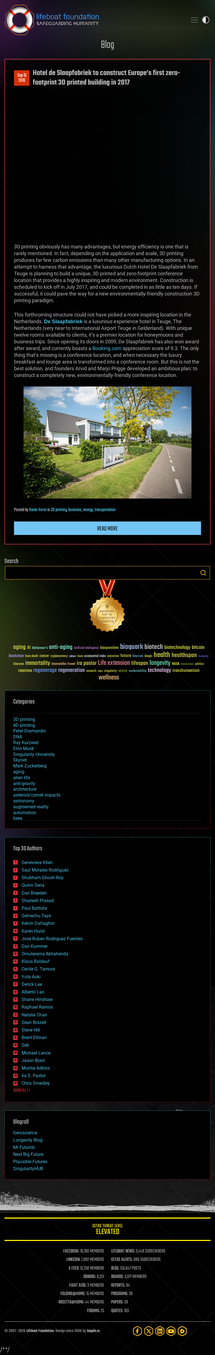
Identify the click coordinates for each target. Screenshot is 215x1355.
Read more (107, 529)
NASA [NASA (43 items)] (175, 664)
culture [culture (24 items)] (72, 656)
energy (88, 510)
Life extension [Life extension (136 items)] (114, 663)
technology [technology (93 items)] (159, 670)
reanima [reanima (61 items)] (25, 670)
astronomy (23, 801)
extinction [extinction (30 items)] (113, 656)
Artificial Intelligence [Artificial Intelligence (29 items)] (86, 648)
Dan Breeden (34, 893)
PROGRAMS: (119, 1294)
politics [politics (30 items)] (199, 664)
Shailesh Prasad (38, 900)
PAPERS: (117, 1302)
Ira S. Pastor (34, 1075)
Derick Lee (32, 984)
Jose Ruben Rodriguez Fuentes (52, 938)
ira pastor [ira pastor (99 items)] (87, 663)
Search (203, 572)
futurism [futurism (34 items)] (137, 656)
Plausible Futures (30, 1161)
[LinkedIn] (159, 1331)
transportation (105, 510)
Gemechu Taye (36, 915)
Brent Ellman (34, 1037)
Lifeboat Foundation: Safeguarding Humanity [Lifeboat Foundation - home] (93, 19)
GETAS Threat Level (107, 1230)
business (74, 510)
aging (18, 771)
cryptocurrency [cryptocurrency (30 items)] (59, 656)
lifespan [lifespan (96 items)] (139, 663)
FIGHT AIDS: (78, 1285)
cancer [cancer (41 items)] (44, 656)
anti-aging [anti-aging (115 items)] (61, 647)
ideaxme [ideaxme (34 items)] (18, 664)
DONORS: (89, 1277)
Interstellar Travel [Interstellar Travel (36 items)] (63, 664)
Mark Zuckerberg (29, 766)
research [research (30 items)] (91, 671)
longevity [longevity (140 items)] (159, 663)
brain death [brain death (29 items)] (31, 656)
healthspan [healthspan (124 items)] (184, 655)
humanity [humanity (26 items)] (203, 656)
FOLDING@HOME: (72, 1294)
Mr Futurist (24, 1147)
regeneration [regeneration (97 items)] (71, 670)
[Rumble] (182, 1331)
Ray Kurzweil (26, 742)
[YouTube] (171, 1331)
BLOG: (115, 1268)
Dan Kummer (35, 946)
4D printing (24, 725)
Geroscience (25, 1132)
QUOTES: (117, 1311)
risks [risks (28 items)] (100, 671)
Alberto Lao (33, 992)
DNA (17, 736)
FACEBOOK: (71, 1251)
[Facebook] (137, 1331)
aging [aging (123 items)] (19, 647)
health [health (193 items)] (162, 655)
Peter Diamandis (29, 731)
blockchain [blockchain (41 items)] (16, 656)
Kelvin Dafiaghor (38, 923)
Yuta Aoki (31, 976)
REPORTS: (118, 1285)
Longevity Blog (28, 1140)
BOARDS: (117, 1277)
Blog (107, 45)
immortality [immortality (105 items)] (37, 663)
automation (24, 812)
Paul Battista (34, 908)
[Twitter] (148, 1331)
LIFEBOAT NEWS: (123, 1251)
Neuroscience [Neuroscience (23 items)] (187, 664)
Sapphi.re (93, 1331)
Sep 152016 (21, 78)
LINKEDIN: (73, 1259)
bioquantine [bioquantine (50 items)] (109, 647)
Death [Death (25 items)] (80, 656)
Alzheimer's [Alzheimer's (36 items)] (40, 648)
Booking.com (106, 348)
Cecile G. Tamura (38, 969)
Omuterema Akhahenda (45, 953)
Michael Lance (36, 1053)
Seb (25, 1045)
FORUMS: (93, 1311)
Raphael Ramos (37, 1007)
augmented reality (31, 806)
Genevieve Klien (37, 862)
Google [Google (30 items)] (148, 656)
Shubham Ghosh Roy (43, 877)
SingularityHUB (28, 1168)
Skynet (20, 760)
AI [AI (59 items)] (29, 648)
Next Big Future (28, 1154)
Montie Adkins (36, 1068)
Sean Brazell (34, 1022)
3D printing (59, 510)
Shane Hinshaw (37, 999)
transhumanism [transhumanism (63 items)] (185, 670)
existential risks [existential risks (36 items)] (95, 656)
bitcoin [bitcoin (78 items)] (198, 648)
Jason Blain (33, 1060)
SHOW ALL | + (21, 1090)
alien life (21, 777)
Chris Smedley (36, 1083)
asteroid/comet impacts (36, 795)
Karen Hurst (37, 510)
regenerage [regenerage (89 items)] (45, 670)
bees (17, 818)
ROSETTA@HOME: (71, 1302)
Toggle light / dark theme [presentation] (205, 20)
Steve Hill (31, 1030)
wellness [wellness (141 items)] (109, 677)
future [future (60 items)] (125, 655)
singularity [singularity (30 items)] (110, 671)
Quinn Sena (33, 885)
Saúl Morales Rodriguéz (45, 870)
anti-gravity (24, 783)
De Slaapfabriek (63, 321)
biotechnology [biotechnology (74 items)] (177, 648)
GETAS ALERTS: (122, 1259)
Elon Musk (23, 748)
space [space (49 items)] (122, 670)
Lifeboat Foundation (40, 1331)
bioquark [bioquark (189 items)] (131, 647)
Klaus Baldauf (36, 961)
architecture (24, 789)
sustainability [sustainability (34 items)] (137, 671)
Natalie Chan (34, 1015)
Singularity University (34, 754)
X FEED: (74, 1268)
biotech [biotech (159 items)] (153, 647)
